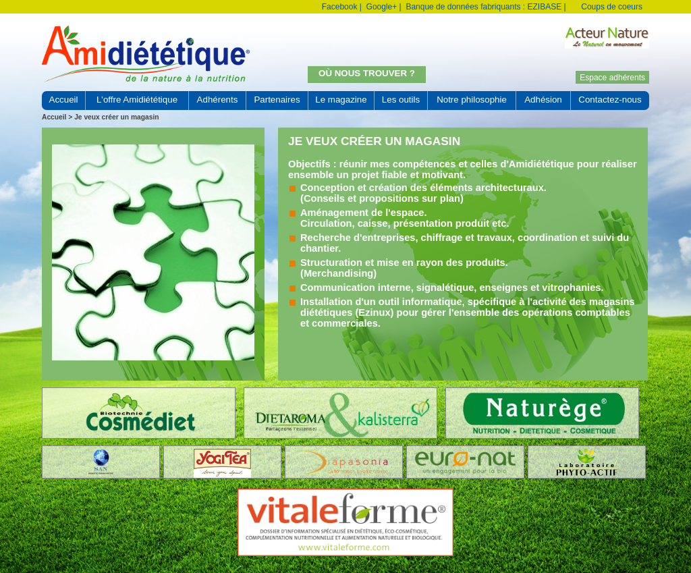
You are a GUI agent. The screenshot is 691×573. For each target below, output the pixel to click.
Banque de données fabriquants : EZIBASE (483, 6)
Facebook (340, 6)
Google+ (381, 6)
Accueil (54, 117)
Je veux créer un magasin (116, 117)
